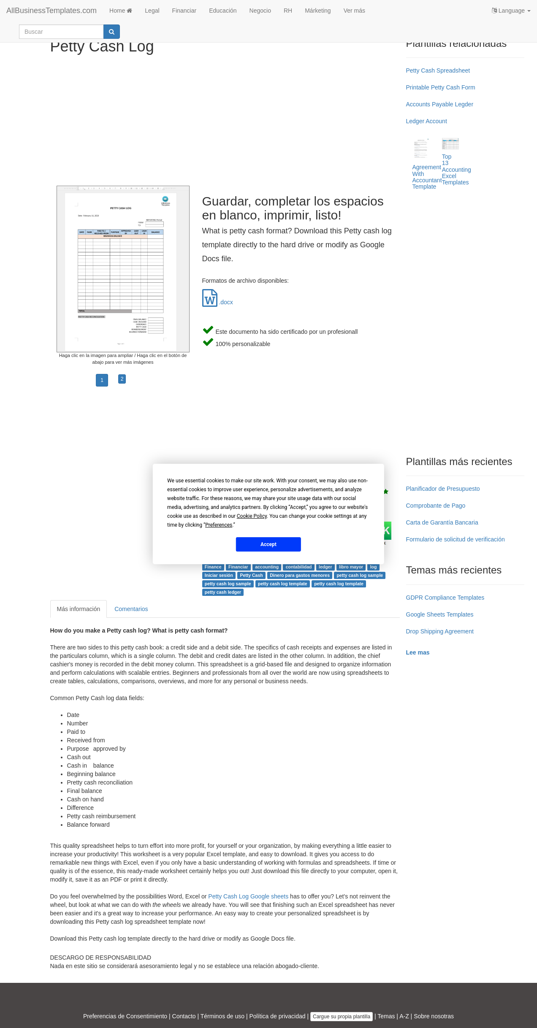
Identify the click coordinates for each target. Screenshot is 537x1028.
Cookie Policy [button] (252, 516)
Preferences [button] (218, 525)
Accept (268, 544)
